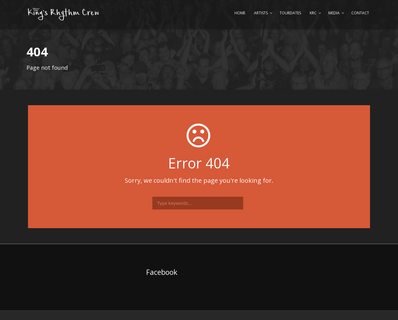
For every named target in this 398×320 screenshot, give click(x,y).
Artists (261, 13)
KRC (313, 13)
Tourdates (290, 13)
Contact (360, 13)
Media (334, 13)
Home (239, 13)
